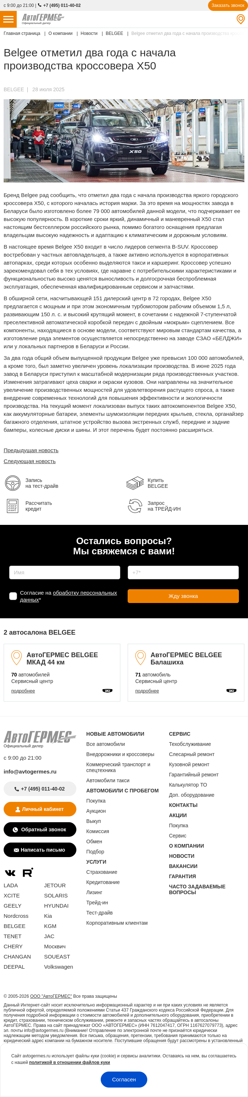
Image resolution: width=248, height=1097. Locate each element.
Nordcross (16, 916)
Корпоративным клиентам (117, 923)
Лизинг (94, 892)
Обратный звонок (43, 829)
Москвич (54, 946)
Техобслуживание (190, 744)
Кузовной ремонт (189, 764)
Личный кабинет (43, 809)
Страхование (101, 872)
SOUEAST (57, 956)
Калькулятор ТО (188, 785)
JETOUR (55, 885)
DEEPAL (14, 967)
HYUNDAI (56, 906)
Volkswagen (58, 967)
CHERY (13, 946)
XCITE (12, 895)
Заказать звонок (228, 5)
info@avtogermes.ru (30, 771)
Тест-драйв (99, 913)
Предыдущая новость (31, 450)
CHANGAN (17, 956)
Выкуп (93, 821)
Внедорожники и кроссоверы (120, 754)
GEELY (12, 906)
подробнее (23, 691)
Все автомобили (105, 744)
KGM (50, 926)
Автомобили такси (107, 780)
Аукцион (96, 811)
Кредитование (103, 882)
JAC (49, 936)
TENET (12, 936)
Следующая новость (30, 461)
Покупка (95, 801)
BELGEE (14, 89)
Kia (48, 916)
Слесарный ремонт (192, 754)
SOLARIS (56, 895)
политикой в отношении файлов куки (69, 1062)
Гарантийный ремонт (194, 774)
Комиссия (97, 831)
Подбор (95, 852)
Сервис (178, 836)
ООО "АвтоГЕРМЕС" (51, 996)
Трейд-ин (97, 902)
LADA (11, 885)
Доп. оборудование (192, 795)
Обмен (94, 841)
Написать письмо (43, 850)
